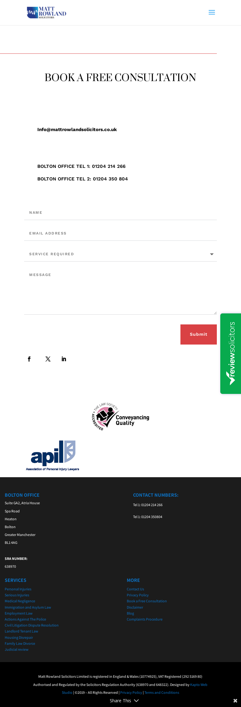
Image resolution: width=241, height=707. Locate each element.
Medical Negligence (20, 601)
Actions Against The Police (25, 619)
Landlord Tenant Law (21, 631)
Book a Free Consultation (147, 601)
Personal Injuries (18, 589)
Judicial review (17, 649)
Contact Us (135, 589)
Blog (130, 613)
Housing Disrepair (19, 637)
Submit (198, 334)
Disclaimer (135, 607)
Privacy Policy (138, 595)
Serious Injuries (17, 595)
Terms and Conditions (161, 692)
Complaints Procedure (145, 619)
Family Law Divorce (20, 643)
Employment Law (19, 613)
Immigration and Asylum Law (28, 607)
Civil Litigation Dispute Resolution (32, 625)
